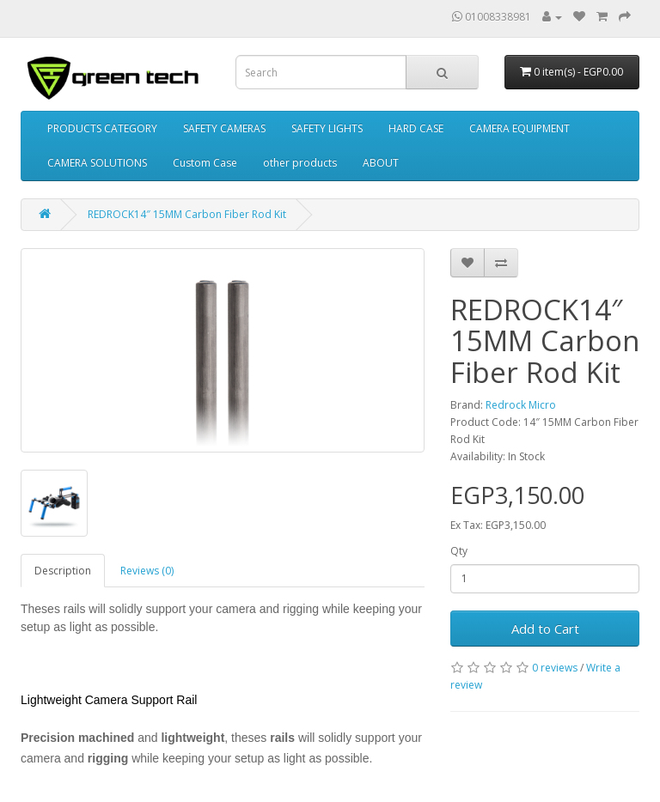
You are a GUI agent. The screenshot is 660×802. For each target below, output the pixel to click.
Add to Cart (545, 628)
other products (300, 162)
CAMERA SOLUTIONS (97, 162)
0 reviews (555, 667)
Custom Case (205, 162)
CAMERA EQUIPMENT (519, 128)
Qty (459, 551)
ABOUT (381, 162)
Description (62, 570)
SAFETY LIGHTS (327, 128)
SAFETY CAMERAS (224, 128)
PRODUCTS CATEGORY (102, 128)
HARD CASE (415, 128)
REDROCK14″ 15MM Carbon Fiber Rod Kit (187, 214)
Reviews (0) (147, 570)
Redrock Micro (521, 405)
